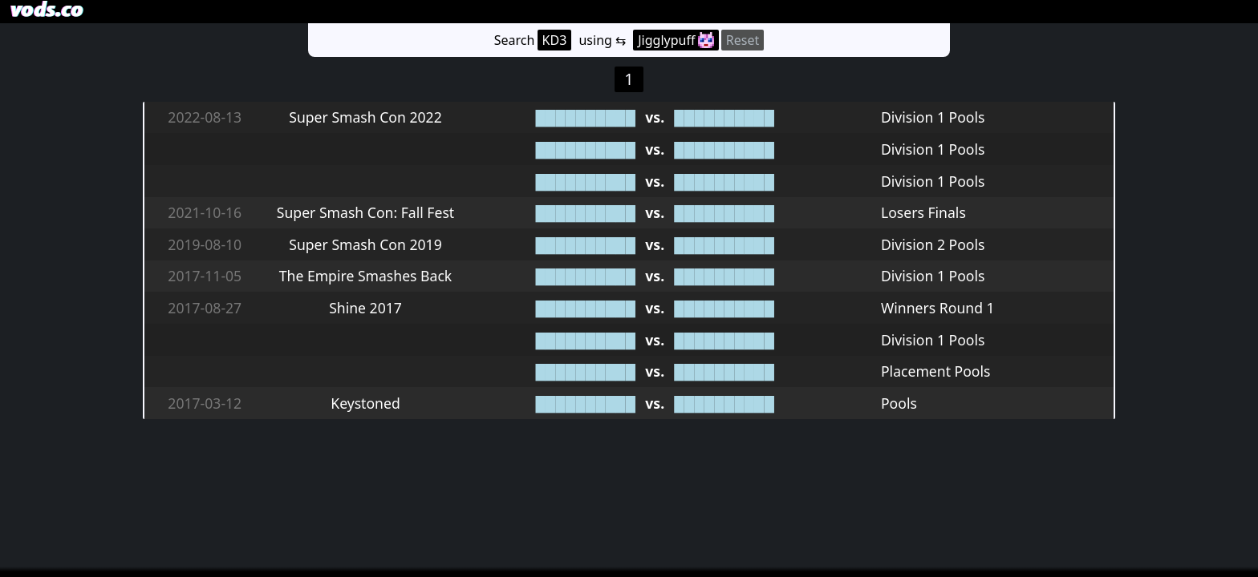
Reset (742, 40)
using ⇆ (602, 40)
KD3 (554, 40)
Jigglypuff (675, 40)
